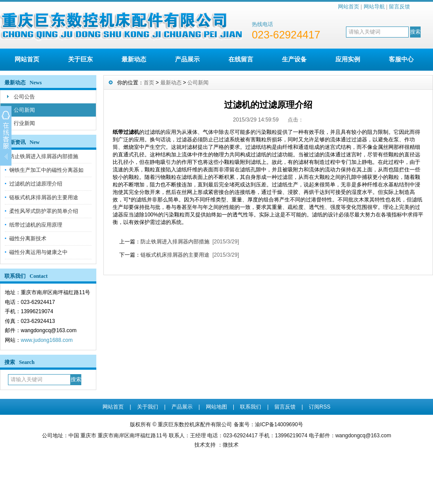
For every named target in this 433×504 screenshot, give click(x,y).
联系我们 (250, 407)
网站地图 (216, 407)
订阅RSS (319, 407)
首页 (149, 83)
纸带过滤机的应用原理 (35, 225)
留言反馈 (399, 7)
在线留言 (240, 59)
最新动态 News (23, 83)
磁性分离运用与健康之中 (38, 252)
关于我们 (147, 407)
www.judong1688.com (46, 340)
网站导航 (374, 7)
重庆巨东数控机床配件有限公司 (195, 424)
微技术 (231, 445)
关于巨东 (80, 59)
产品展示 (187, 59)
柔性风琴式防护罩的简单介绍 (43, 211)
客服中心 (401, 59)
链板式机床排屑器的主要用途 (43, 197)
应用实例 (347, 59)
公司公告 (24, 97)
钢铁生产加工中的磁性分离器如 (46, 170)
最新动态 (134, 59)
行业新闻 (24, 123)
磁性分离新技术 (27, 238)
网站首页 (348, 7)
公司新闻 (24, 110)
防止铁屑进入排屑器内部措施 (43, 156)
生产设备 (294, 59)
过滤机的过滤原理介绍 (35, 184)
